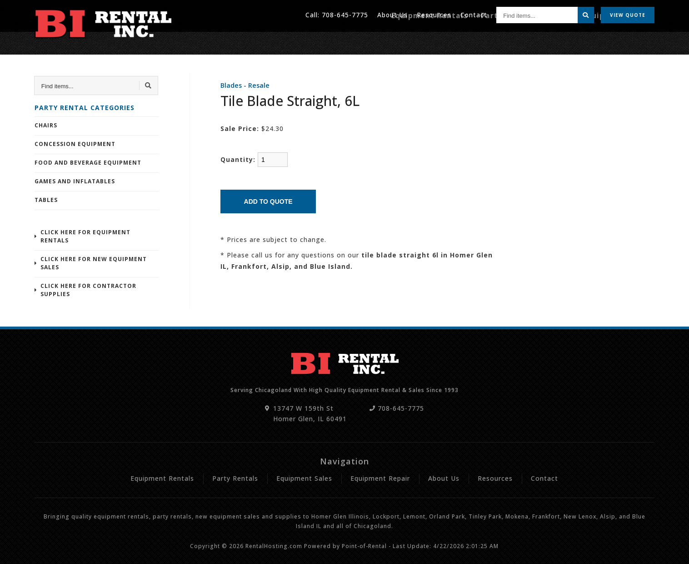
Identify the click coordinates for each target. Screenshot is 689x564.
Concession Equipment (75, 144)
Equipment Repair (622, 39)
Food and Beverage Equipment (88, 162)
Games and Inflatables (75, 181)
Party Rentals (528, 39)
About (391, 13)
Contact (473, 13)
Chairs (46, 125)
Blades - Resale (245, 85)
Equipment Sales (304, 478)
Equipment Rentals (460, 39)
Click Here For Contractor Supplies (88, 290)
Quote (627, 13)
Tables (46, 200)
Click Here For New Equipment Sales (93, 263)
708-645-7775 (343, 13)
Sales (571, 39)
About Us (443, 478)
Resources (433, 13)
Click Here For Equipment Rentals (85, 236)
